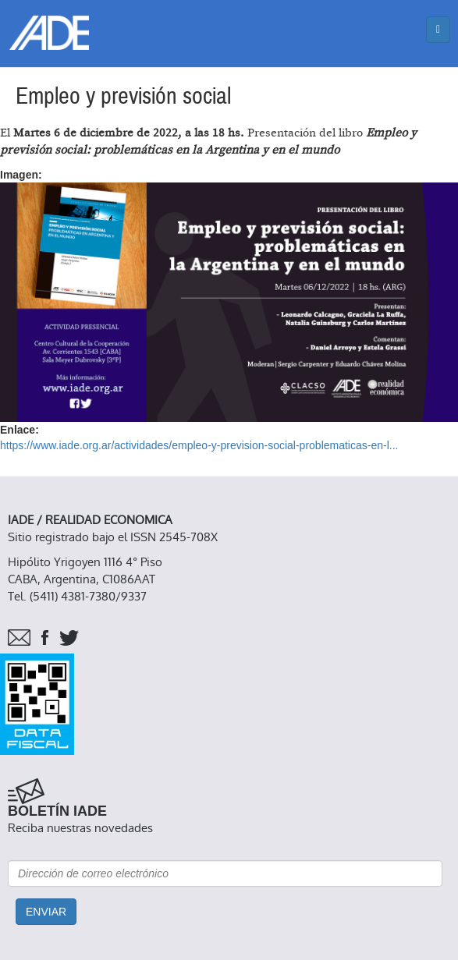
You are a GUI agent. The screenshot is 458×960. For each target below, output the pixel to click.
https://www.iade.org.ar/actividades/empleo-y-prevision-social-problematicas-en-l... (199, 445)
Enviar (46, 911)
